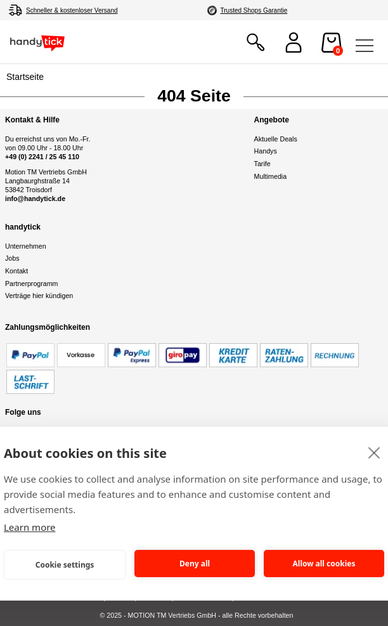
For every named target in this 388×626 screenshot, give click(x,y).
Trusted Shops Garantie (254, 10)
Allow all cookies (324, 563)
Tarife (262, 163)
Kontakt (16, 271)
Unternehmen (25, 246)
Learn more (30, 527)
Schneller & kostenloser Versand (72, 10)
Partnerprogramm (31, 283)
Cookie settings (65, 564)
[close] (374, 452)
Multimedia (270, 176)
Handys (265, 151)
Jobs (12, 258)
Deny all (194, 563)
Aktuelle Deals (275, 139)
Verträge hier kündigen (39, 295)
